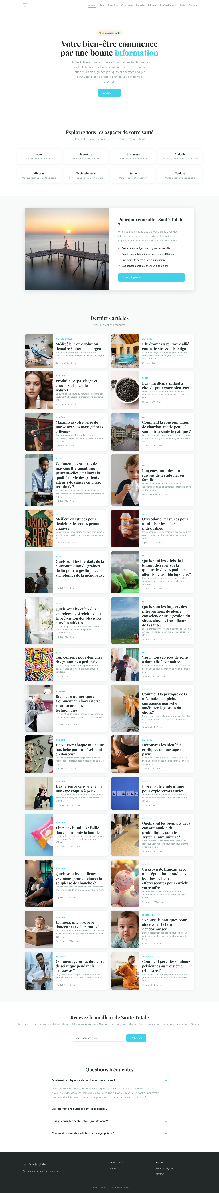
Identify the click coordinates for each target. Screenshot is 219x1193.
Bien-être (113, 5)
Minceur (152, 5)
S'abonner (136, 1038)
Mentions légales (164, 1168)
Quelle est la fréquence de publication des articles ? (83, 1080)
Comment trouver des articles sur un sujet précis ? (83, 1133)
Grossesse (127, 5)
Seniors (193, 5)
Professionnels (168, 5)
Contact (160, 1174)
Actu (102, 5)
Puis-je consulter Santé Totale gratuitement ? (80, 1121)
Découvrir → (109, 92)
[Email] (98, 1038)
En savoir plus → (131, 277)
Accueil (92, 5)
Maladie (140, 5)
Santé (182, 5)
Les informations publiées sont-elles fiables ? (79, 1108)
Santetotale (34, 1164)
